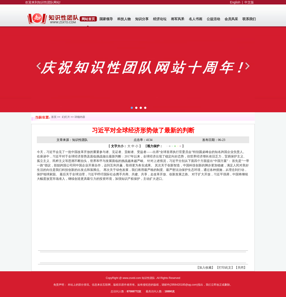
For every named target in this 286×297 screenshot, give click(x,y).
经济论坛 (159, 19)
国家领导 (106, 19)
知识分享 (142, 19)
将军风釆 (177, 19)
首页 (54, 117)
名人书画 (195, 19)
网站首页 (88, 19)
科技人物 (124, 19)
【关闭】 (240, 267)
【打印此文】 (225, 267)
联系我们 (249, 19)
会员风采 (231, 19)
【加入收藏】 (205, 267)
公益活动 (213, 19)
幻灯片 (66, 117)
